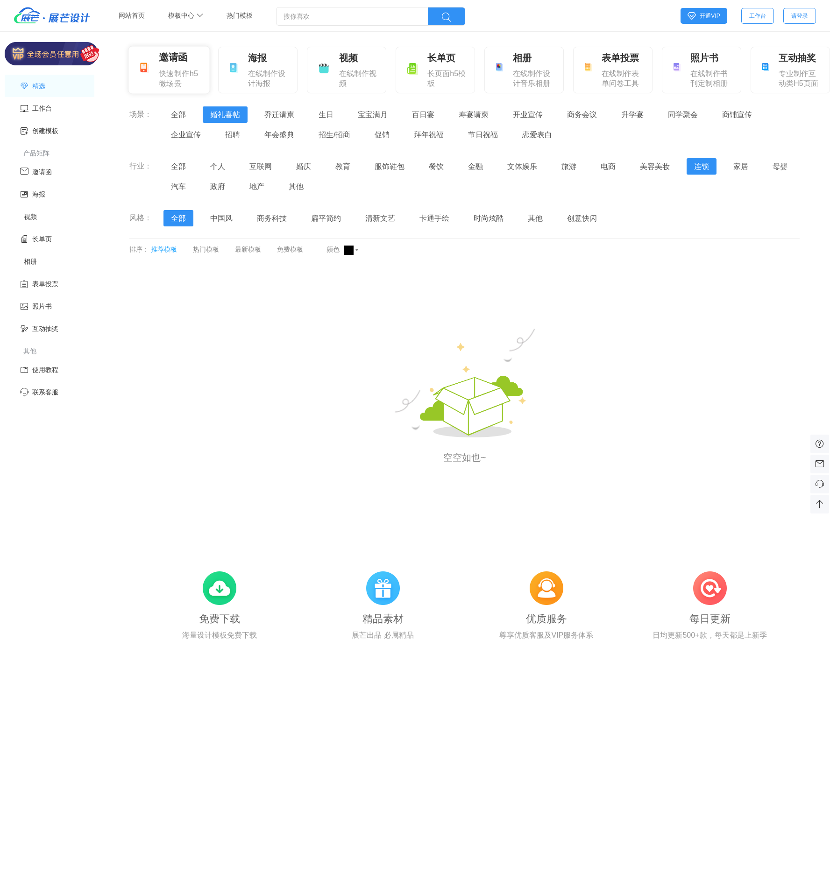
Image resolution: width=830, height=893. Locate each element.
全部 (178, 115)
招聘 (232, 135)
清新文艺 (380, 218)
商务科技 (272, 218)
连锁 (701, 166)
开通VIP (704, 16)
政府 (217, 186)
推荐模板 (164, 249)
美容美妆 (655, 166)
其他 (296, 186)
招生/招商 (334, 135)
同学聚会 (683, 115)
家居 (740, 166)
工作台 (757, 16)
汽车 (178, 186)
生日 (326, 115)
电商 (608, 166)
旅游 (568, 166)
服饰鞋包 (389, 166)
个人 (217, 166)
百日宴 (423, 115)
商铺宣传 (737, 115)
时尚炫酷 (489, 218)
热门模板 (206, 249)
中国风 (221, 218)
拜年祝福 (429, 135)
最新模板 (248, 249)
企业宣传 (186, 135)
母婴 (780, 166)
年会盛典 (279, 135)
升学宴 (632, 115)
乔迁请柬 (279, 115)
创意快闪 (582, 218)
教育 (342, 166)
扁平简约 (326, 218)
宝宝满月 (373, 115)
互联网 (260, 166)
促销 (382, 135)
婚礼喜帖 (225, 115)
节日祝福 (483, 135)
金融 (475, 166)
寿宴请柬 (474, 115)
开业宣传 (528, 115)
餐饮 (436, 166)
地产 (256, 186)
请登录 (799, 16)
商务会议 (582, 115)
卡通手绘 (434, 218)
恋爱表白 (537, 135)
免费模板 (290, 249)
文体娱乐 (522, 166)
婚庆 (303, 166)
